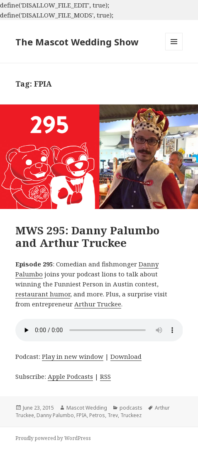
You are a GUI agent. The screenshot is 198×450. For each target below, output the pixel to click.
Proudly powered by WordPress (53, 438)
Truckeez (131, 415)
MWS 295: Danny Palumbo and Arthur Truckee (87, 236)
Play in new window (72, 356)
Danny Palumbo (55, 415)
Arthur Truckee (97, 304)
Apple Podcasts (70, 376)
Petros (97, 415)
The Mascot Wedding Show (77, 41)
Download (126, 356)
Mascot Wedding (86, 407)
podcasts (131, 407)
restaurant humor (42, 294)
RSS (105, 376)
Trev (113, 415)
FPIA (81, 415)
